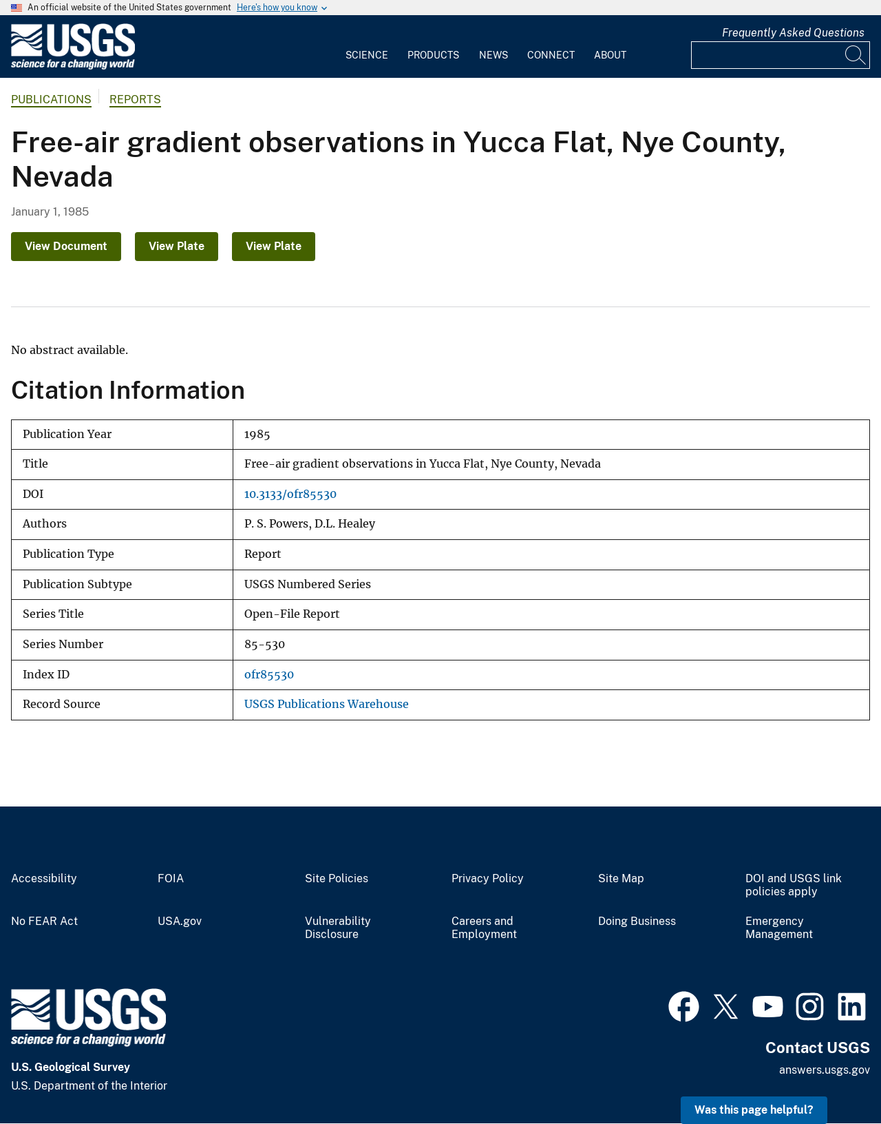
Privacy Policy (488, 879)
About (610, 55)
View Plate (176, 246)
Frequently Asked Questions (793, 32)
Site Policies (336, 879)
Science (367, 55)
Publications (51, 99)
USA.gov (180, 921)
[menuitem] (367, 46)
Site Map (621, 879)
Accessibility (44, 879)
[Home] (73, 66)
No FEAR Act (44, 921)
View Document (66, 246)
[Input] (780, 55)
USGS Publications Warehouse (326, 704)
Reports (135, 99)
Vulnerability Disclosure (338, 928)
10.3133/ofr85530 (290, 494)
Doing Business (637, 921)
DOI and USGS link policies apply (793, 885)
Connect (551, 55)
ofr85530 (269, 674)
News (493, 55)
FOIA (171, 879)
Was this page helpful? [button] (754, 1109)
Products (433, 55)
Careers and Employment (484, 928)
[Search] (856, 55)
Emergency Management (779, 928)
